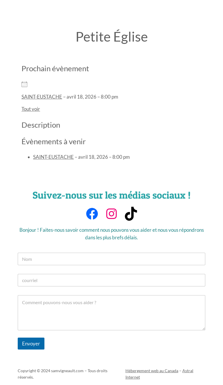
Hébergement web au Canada (151, 370)
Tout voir (30, 109)
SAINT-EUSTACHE (41, 97)
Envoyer (31, 344)
